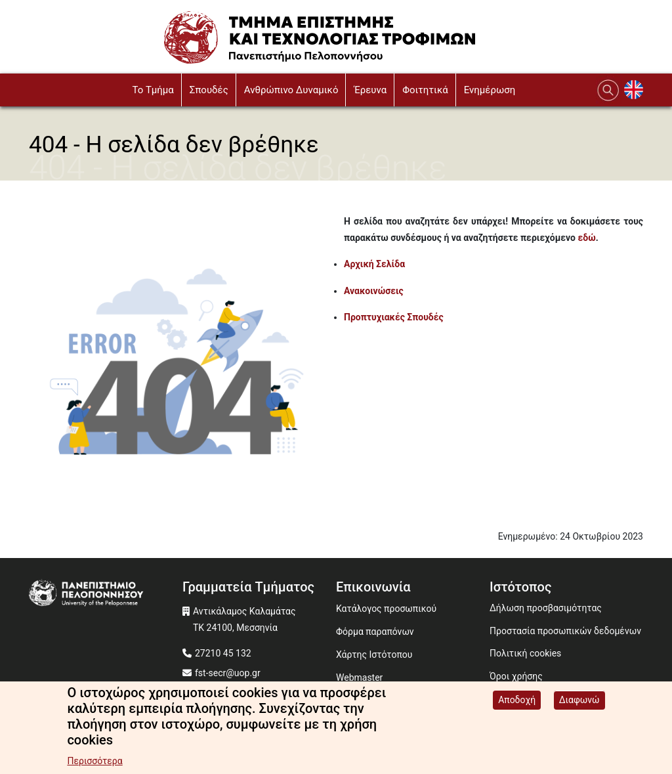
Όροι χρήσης (516, 676)
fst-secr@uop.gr (228, 673)
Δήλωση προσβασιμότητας (546, 608)
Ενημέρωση (490, 90)
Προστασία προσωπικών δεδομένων (565, 631)
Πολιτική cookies (525, 653)
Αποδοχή (517, 701)
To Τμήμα (152, 90)
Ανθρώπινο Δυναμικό (291, 90)
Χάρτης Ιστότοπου (374, 654)
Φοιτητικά (425, 90)
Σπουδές (209, 90)
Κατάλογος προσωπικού (386, 608)
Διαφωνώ (579, 701)
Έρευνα (370, 90)
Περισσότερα (94, 762)
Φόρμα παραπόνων (375, 631)
